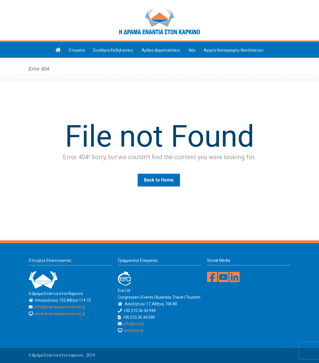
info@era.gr (133, 323)
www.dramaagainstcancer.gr (59, 313)
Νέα (192, 50)
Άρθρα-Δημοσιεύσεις (161, 50)
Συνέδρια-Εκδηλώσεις (113, 50)
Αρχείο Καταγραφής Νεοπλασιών (234, 50)
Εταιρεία (77, 50)
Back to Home (159, 180)
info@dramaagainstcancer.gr (59, 307)
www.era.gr (133, 330)
